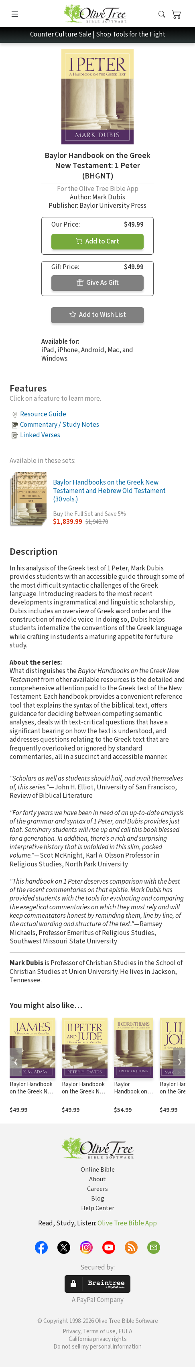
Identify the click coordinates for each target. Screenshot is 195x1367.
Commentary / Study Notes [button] (59, 425)
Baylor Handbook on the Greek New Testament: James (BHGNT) (32, 1095)
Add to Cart (97, 241)
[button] (161, 15)
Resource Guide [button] (43, 414)
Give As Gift (98, 283)
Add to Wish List (97, 315)
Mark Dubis (108, 197)
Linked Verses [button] (40, 435)
